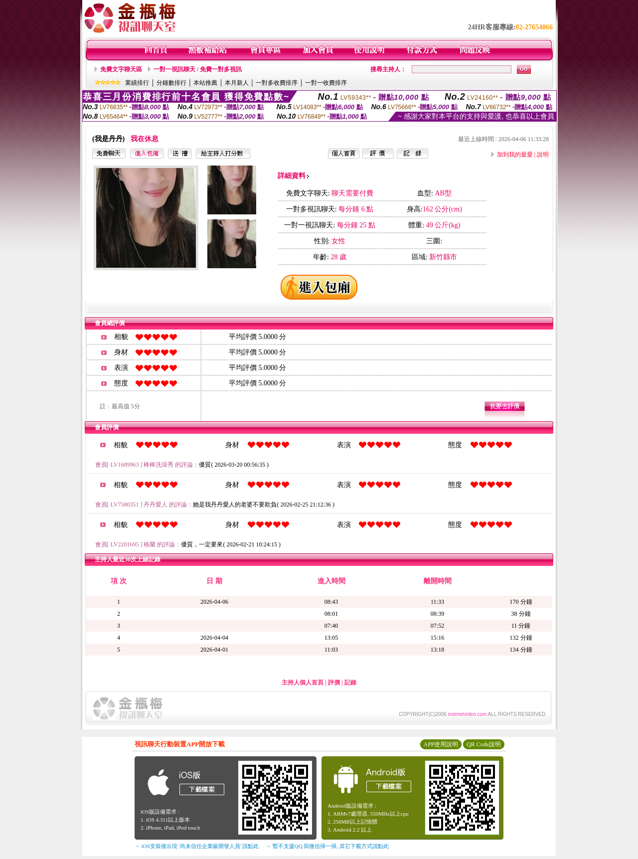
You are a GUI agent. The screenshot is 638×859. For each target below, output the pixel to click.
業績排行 (137, 82)
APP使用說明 (440, 744)
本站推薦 (205, 82)
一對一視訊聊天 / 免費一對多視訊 (198, 69)
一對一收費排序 (326, 82)
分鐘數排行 (171, 82)
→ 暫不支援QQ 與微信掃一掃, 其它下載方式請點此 (327, 846)
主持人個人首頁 (302, 682)
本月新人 (237, 82)
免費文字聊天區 (121, 69)
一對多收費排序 (277, 82)
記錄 (350, 682)
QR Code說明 (484, 744)
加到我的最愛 (515, 154)
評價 (334, 682)
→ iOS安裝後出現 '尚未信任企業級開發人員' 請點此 (197, 846)
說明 (543, 154)
